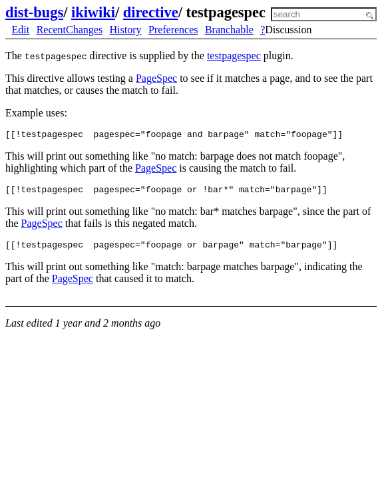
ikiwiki (93, 12)
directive (150, 12)
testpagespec (234, 55)
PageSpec (156, 78)
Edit (21, 29)
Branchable (229, 29)
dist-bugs (34, 12)
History (126, 29)
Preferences (173, 29)
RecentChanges (70, 29)
